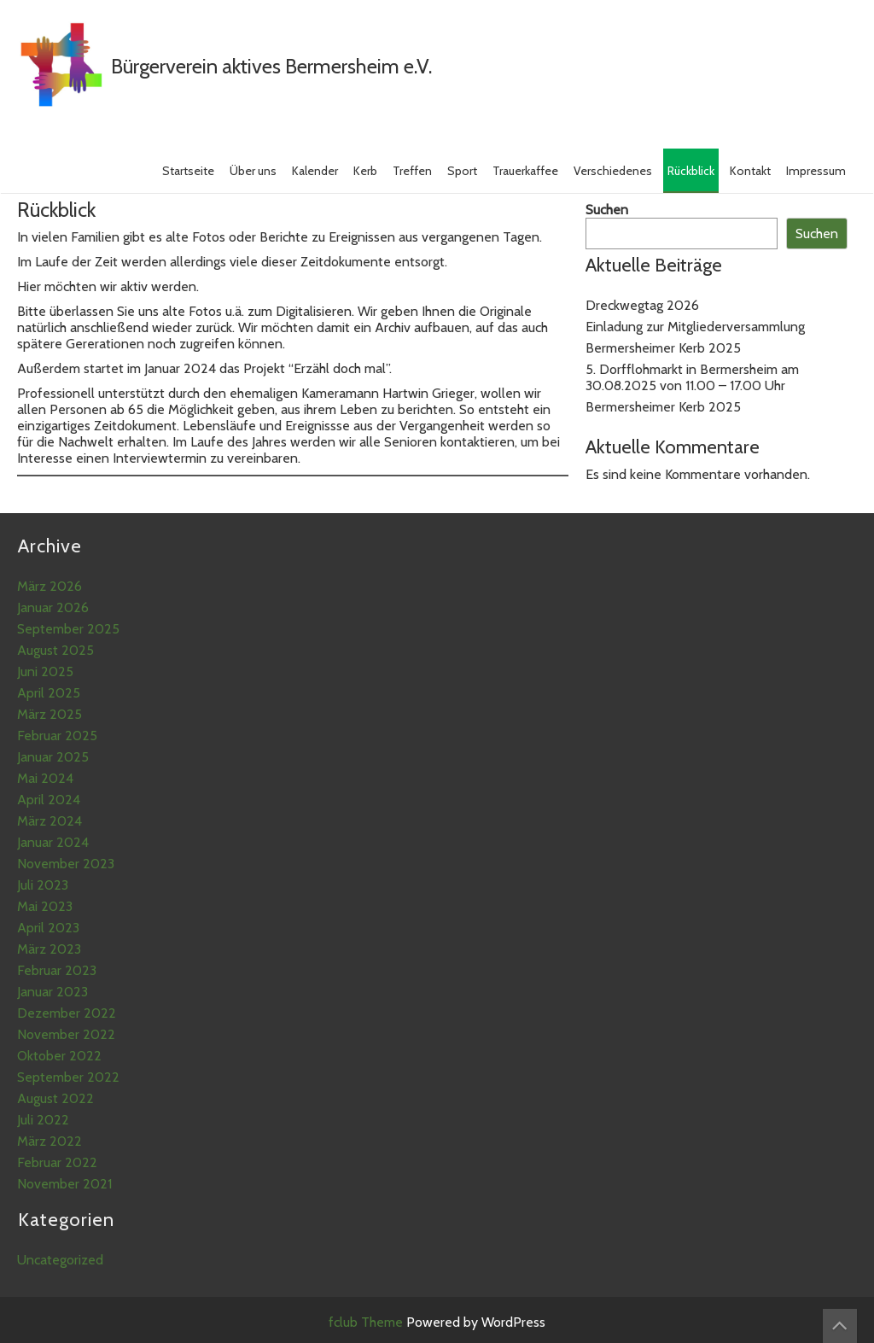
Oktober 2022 (59, 1056)
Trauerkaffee (525, 170)
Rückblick (690, 170)
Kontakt (750, 170)
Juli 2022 (43, 1120)
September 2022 (68, 1077)
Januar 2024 (53, 842)
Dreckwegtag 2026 (642, 305)
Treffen (412, 170)
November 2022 (66, 1034)
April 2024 (48, 799)
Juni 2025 (45, 671)
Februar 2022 (57, 1162)
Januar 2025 (53, 757)
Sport (462, 170)
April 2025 (48, 693)
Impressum (816, 170)
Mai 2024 (45, 778)
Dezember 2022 (66, 1013)
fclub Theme (367, 1322)
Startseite (188, 170)
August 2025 (55, 650)
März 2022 (49, 1141)
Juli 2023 (42, 885)
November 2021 (64, 1184)
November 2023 (65, 863)
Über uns (253, 170)
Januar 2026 (53, 607)
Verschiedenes (613, 170)
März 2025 (49, 714)
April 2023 (48, 928)
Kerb (365, 170)
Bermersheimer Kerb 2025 (663, 348)
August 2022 (55, 1098)
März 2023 (49, 949)
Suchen (607, 209)
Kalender (315, 170)
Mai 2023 (45, 906)
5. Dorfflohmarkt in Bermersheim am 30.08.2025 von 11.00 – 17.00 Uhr (692, 377)
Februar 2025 (57, 735)
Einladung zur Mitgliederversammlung (695, 326)
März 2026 (49, 586)
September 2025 (68, 629)
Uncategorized (60, 1260)
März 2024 (49, 821)
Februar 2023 (56, 970)
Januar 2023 (52, 992)
